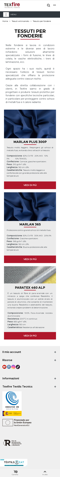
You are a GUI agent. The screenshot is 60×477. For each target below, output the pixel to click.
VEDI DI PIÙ (30, 185)
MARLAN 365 (30, 224)
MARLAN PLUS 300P (30, 142)
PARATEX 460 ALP (30, 287)
